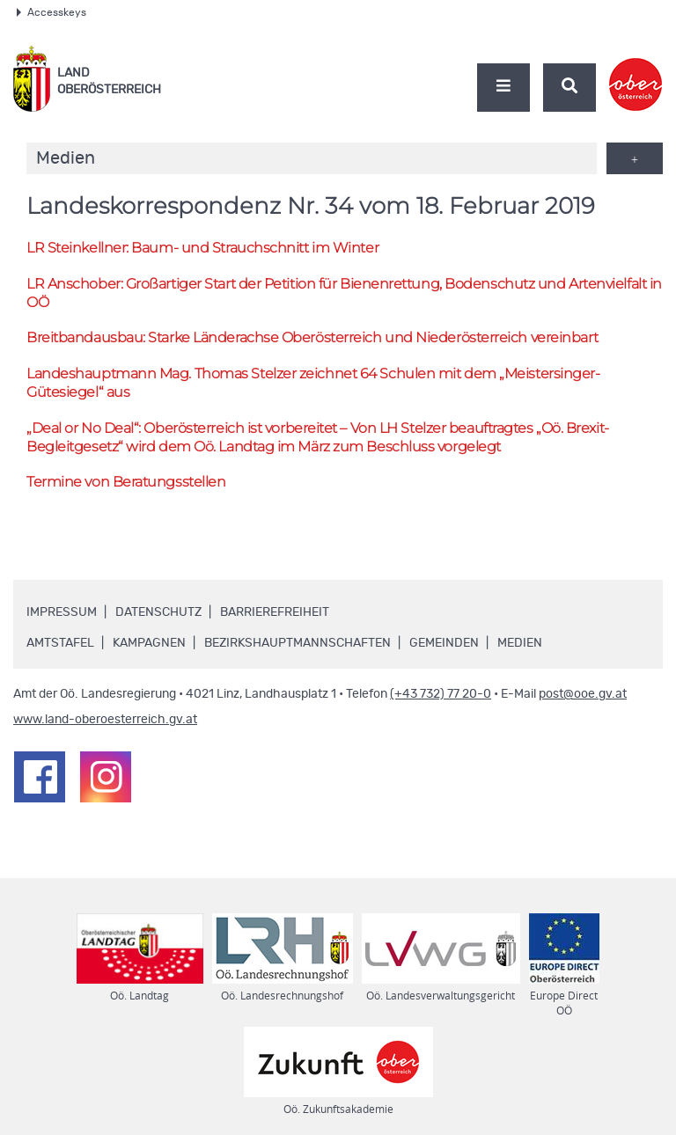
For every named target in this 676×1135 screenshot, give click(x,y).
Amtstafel (60, 643)
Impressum (61, 612)
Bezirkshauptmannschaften (297, 643)
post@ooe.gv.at (583, 694)
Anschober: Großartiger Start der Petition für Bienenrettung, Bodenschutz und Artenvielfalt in (344, 293)
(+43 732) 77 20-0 (440, 694)
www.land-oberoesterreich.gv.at (105, 720)
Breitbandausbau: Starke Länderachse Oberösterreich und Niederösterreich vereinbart (312, 337)
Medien (519, 643)
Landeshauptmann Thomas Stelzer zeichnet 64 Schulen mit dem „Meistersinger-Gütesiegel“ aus (312, 382)
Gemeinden (444, 643)
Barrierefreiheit (274, 612)
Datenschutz (158, 612)
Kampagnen (149, 643)
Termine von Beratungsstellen (125, 481)
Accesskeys (51, 12)
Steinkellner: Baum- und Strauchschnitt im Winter (202, 247)
